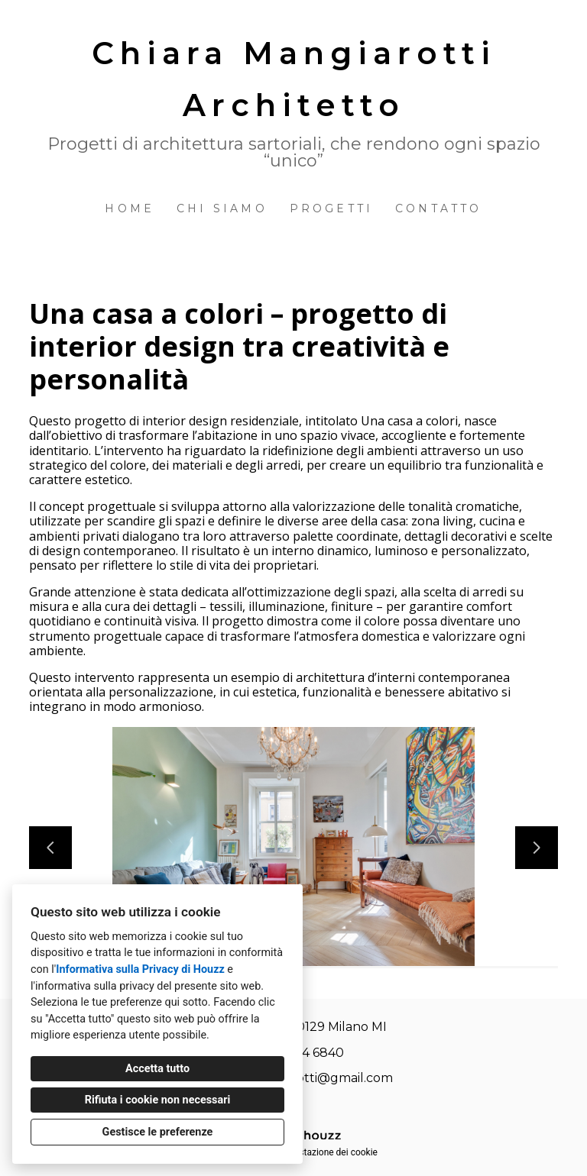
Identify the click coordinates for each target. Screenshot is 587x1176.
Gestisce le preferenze (157, 1132)
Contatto (438, 208)
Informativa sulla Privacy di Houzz (140, 969)
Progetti (332, 208)
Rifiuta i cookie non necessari (158, 1100)
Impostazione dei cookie (328, 1152)
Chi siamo (222, 208)
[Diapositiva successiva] (536, 847)
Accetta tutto (157, 1068)
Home (129, 208)
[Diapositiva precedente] (50, 847)
